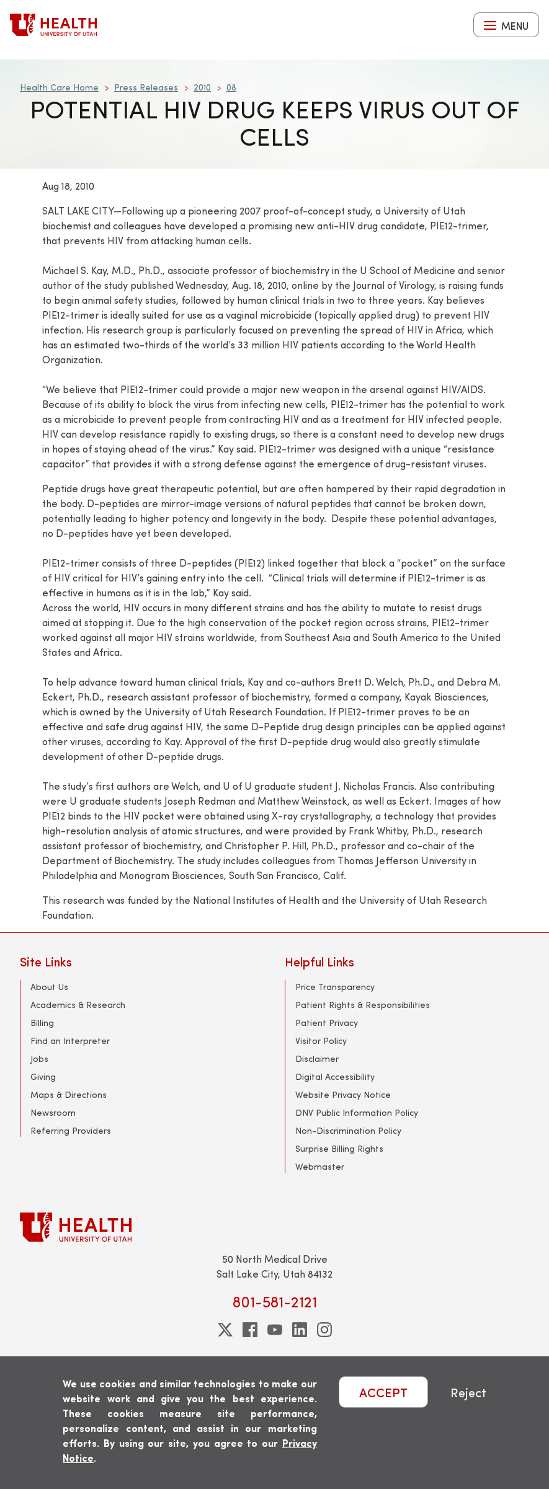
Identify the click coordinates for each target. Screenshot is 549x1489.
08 (231, 87)
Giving (43, 1076)
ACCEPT (383, 1392)
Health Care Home (59, 87)
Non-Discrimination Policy (348, 1130)
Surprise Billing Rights (339, 1148)
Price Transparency (335, 986)
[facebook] (250, 1329)
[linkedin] (299, 1329)
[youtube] (274, 1329)
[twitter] (225, 1329)
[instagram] (324, 1329)
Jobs (39, 1058)
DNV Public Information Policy (356, 1112)
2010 (202, 87)
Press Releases (146, 87)
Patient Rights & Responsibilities (362, 1004)
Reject (468, 1392)
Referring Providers (70, 1130)
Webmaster (319, 1166)
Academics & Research (77, 1004)
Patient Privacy (326, 1022)
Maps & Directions (68, 1094)
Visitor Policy (321, 1040)
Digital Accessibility (335, 1076)
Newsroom (53, 1112)
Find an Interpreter (70, 1040)
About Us (49, 986)
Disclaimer (317, 1058)
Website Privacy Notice (343, 1094)
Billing (42, 1022)
